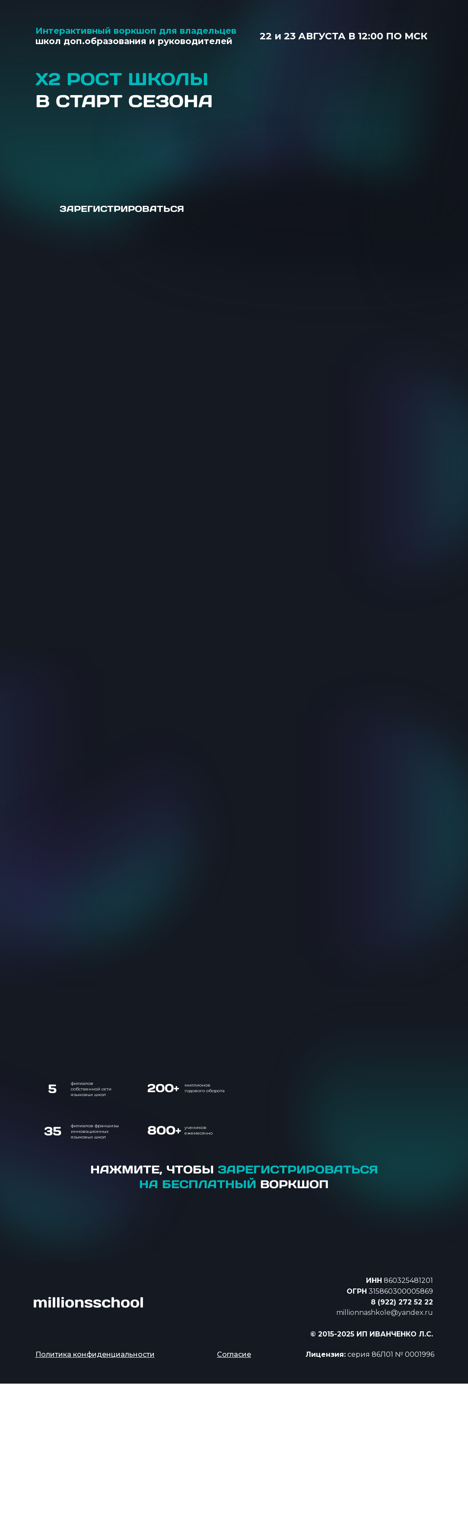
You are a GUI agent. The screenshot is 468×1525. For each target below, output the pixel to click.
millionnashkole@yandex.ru (384, 1312)
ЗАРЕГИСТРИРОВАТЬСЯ (122, 208)
